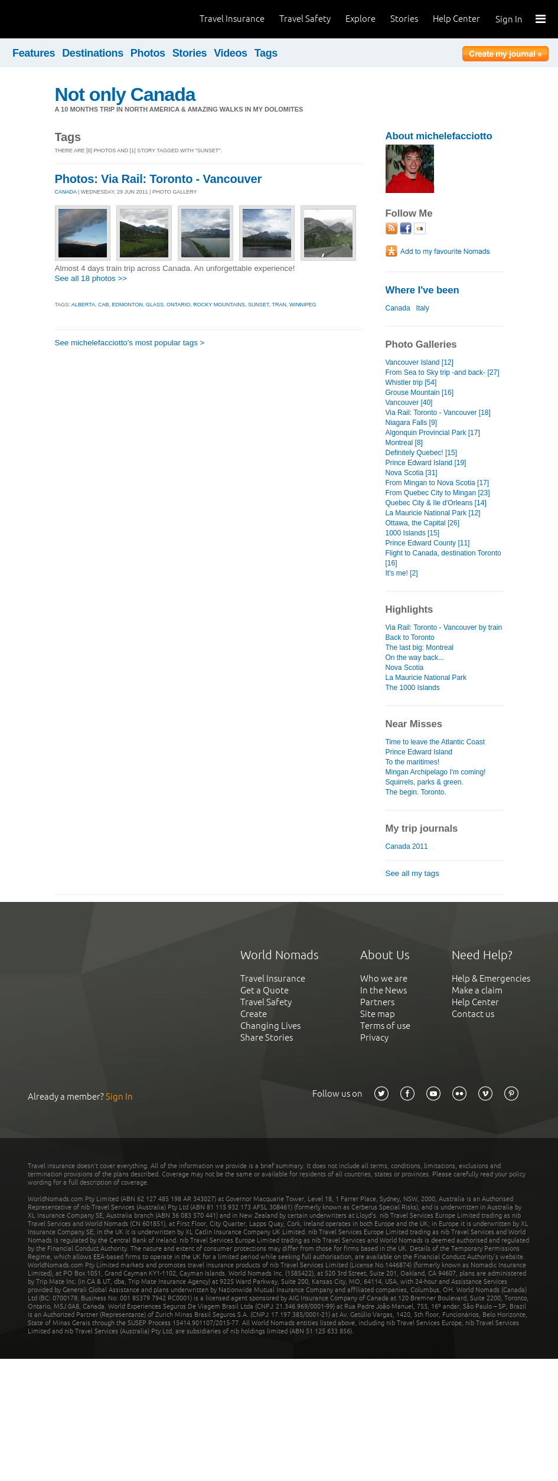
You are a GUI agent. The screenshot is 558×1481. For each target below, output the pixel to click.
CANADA (66, 192)
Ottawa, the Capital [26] (423, 523)
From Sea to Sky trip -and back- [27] (443, 372)
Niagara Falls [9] (411, 423)
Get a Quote (264, 990)
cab (103, 305)
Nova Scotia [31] (412, 473)
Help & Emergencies (491, 978)
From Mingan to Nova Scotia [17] (438, 483)
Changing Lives (270, 1026)
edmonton (127, 305)
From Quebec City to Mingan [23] (438, 493)
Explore (360, 19)
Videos (230, 53)
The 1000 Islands (413, 688)
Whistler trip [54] (411, 382)
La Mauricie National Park (426, 678)
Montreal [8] (404, 443)
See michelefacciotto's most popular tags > (130, 342)
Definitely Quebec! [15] (422, 453)
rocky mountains (219, 305)
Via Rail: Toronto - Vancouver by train (444, 627)
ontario (178, 305)
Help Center (456, 19)
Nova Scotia (405, 667)
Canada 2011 (407, 846)
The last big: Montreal (420, 647)
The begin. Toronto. (416, 792)
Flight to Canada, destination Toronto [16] (443, 558)
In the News (383, 990)
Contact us (473, 1014)
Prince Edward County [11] (428, 543)
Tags (266, 53)
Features (33, 53)
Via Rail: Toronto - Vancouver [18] (438, 412)
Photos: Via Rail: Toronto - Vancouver (158, 178)
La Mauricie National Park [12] (433, 513)
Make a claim (477, 990)
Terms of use (385, 1026)
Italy (422, 308)
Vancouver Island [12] (419, 362)
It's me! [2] (402, 573)
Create (253, 1014)
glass (155, 305)
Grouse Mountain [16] (420, 392)
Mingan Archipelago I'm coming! (436, 772)
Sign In (509, 19)
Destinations (92, 53)
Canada (398, 308)
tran (279, 305)
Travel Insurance (232, 19)
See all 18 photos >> (91, 278)
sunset (258, 305)
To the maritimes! (412, 762)
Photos (147, 53)
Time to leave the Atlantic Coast (435, 742)
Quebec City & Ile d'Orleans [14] (436, 503)
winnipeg (302, 305)
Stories (404, 19)
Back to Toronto (410, 637)
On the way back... (415, 657)
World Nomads (62, 19)
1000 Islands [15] (413, 533)
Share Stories (266, 1037)
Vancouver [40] (409, 402)
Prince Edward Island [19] (426, 463)
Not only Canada (125, 94)
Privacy (374, 1037)
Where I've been (422, 290)
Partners (377, 1002)
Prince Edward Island (419, 752)
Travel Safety (305, 19)
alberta (83, 305)
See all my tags (412, 873)
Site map (377, 1014)
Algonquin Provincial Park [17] (433, 433)
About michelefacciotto (439, 136)
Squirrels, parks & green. (425, 782)
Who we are (383, 978)
